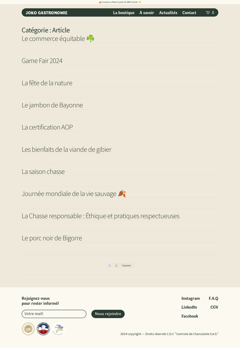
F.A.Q (213, 298)
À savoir (147, 12)
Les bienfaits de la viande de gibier (66, 149)
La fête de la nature (47, 82)
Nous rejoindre (108, 313)
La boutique (123, 12)
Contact (189, 12)
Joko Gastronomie (47, 12)
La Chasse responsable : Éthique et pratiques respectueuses (100, 215)
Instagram (191, 298)
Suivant (126, 265)
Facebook (190, 316)
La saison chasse (43, 171)
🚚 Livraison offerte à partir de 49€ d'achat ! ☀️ (120, 2)
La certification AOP (47, 127)
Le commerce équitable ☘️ (58, 38)
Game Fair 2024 (42, 60)
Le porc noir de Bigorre (52, 237)
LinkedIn (189, 307)
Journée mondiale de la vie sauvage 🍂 (74, 193)
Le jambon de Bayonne (52, 105)
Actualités (168, 12)
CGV (214, 307)
